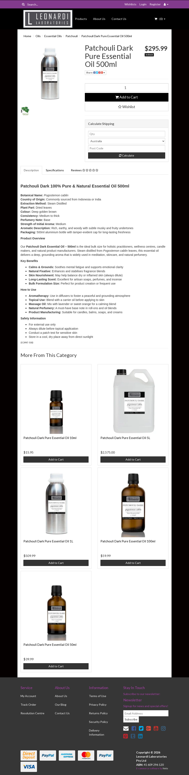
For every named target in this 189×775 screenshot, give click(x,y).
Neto (165, 768)
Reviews (84, 170)
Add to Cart (126, 97)
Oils (38, 36)
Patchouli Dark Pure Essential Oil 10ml (49, 438)
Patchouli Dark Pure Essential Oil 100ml (127, 541)
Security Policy (98, 722)
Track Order (28, 704)
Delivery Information (96, 732)
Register (155, 4)
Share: (95, 72)
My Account (28, 696)
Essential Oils (53, 36)
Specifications (55, 170)
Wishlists (130, 4)
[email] (145, 713)
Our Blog (60, 704)
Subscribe (131, 719)
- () (159, 19)
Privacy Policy (97, 704)
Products (81, 19)
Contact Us (119, 19)
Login (142, 4)
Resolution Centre (32, 713)
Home (27, 36)
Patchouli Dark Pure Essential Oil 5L (125, 438)
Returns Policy (98, 713)
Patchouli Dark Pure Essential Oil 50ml (49, 644)
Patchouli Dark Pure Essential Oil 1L (48, 541)
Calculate (126, 155)
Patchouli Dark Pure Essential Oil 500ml (106, 36)
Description (31, 170)
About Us (99, 19)
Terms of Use (97, 696)
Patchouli (72, 36)
